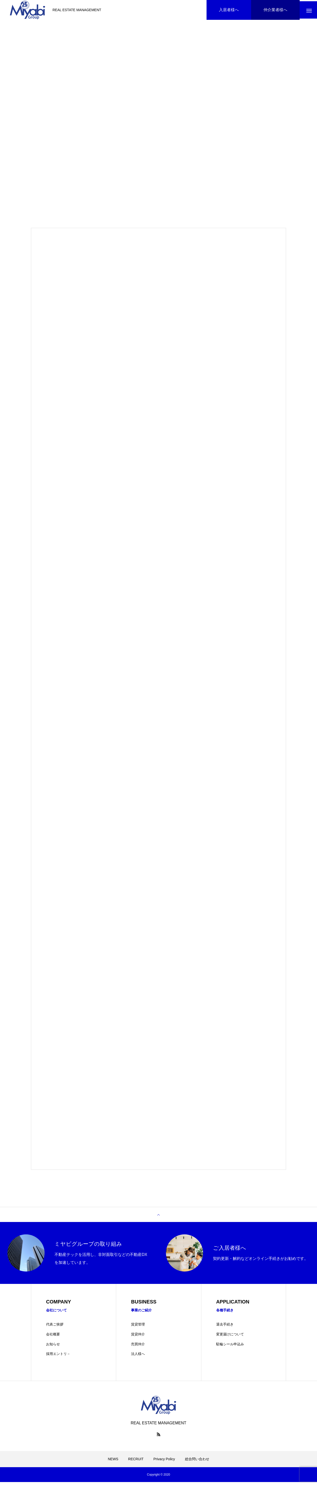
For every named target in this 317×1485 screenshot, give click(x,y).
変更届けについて (230, 1337)
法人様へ (138, 1357)
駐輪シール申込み (230, 1347)
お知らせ (53, 1347)
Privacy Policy (164, 1462)
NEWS (113, 1462)
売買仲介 (138, 1347)
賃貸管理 (138, 1327)
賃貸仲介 (138, 1337)
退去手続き (225, 1327)
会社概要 (53, 1337)
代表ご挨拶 (54, 1327)
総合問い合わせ (197, 1462)
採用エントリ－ (58, 1357)
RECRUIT (135, 1462)
